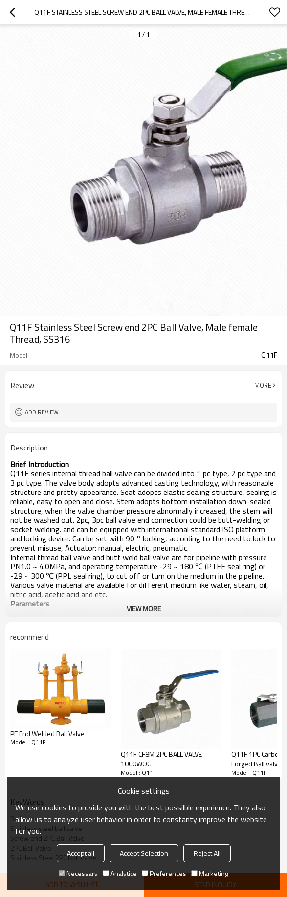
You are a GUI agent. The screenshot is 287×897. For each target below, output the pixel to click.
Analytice (120, 873)
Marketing (209, 873)
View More (144, 609)
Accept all (80, 853)
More (262, 385)
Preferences (164, 873)
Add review (42, 412)
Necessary (78, 873)
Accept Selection (144, 853)
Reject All (207, 853)
